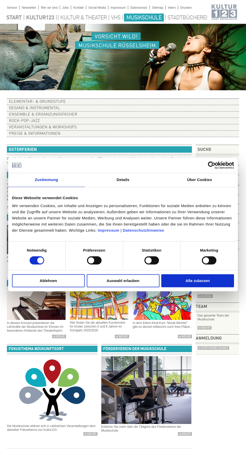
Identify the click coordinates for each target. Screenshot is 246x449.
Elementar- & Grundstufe (37, 102)
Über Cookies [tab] (199, 179)
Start (14, 18)
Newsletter (29, 7)
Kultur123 (40, 18)
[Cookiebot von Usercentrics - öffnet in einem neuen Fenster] (211, 165)
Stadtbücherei (187, 18)
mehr (123, 336)
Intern (172, 7)
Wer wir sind (49, 7)
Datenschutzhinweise (143, 230)
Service (12, 7)
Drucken (186, 7)
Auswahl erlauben (123, 281)
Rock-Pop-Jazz (24, 121)
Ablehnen (48, 281)
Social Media (97, 7)
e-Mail (206, 296)
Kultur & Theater (83, 18)
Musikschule (144, 18)
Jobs (65, 7)
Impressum (108, 230)
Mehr (205, 328)
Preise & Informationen (34, 134)
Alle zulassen (198, 281)
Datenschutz (138, 7)
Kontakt (78, 7)
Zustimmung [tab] (46, 179)
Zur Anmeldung (214, 348)
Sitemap (157, 7)
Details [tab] (123, 179)
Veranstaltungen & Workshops (43, 127)
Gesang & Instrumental (34, 108)
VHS (115, 18)
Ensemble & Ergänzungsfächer (43, 115)
